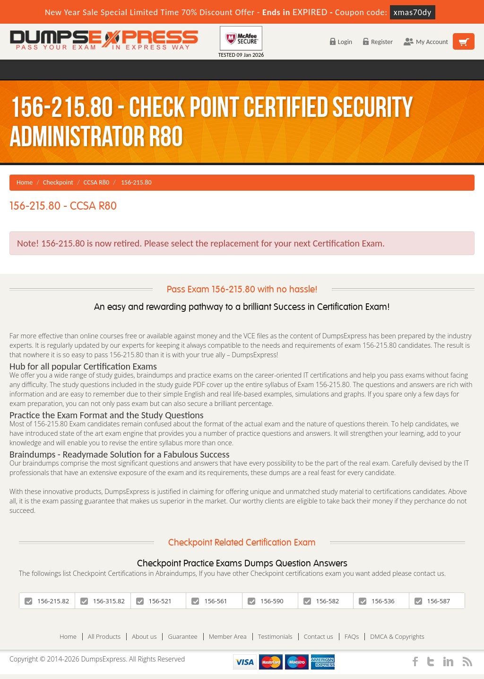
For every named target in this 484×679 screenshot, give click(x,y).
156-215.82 (47, 601)
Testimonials (275, 636)
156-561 (209, 601)
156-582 (321, 601)
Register (378, 42)
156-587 (432, 601)
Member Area (228, 636)
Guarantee (182, 636)
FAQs (352, 636)
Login (341, 42)
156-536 (377, 601)
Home (25, 182)
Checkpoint (58, 182)
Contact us (318, 636)
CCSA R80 (96, 182)
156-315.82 (102, 601)
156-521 (154, 601)
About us (144, 636)
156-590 (266, 601)
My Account (426, 42)
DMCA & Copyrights (397, 636)
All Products (104, 636)
